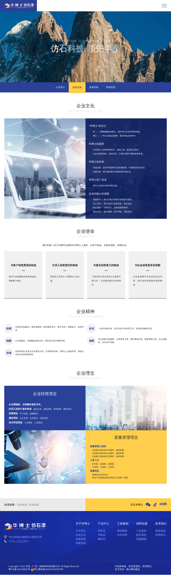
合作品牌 (122, 535)
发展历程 (94, 87)
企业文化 (76, 87)
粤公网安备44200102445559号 (48, 569)
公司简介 (59, 87)
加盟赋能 (141, 539)
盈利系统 (141, 535)
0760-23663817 (19, 541)
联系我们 (147, 566)
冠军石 (102, 531)
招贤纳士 (160, 535)
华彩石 (102, 535)
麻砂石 (102, 539)
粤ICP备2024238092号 (19, 569)
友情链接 (22, 505)
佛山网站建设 (133, 569)
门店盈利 (141, 531)
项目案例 (122, 531)
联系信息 (160, 531)
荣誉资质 (111, 87)
